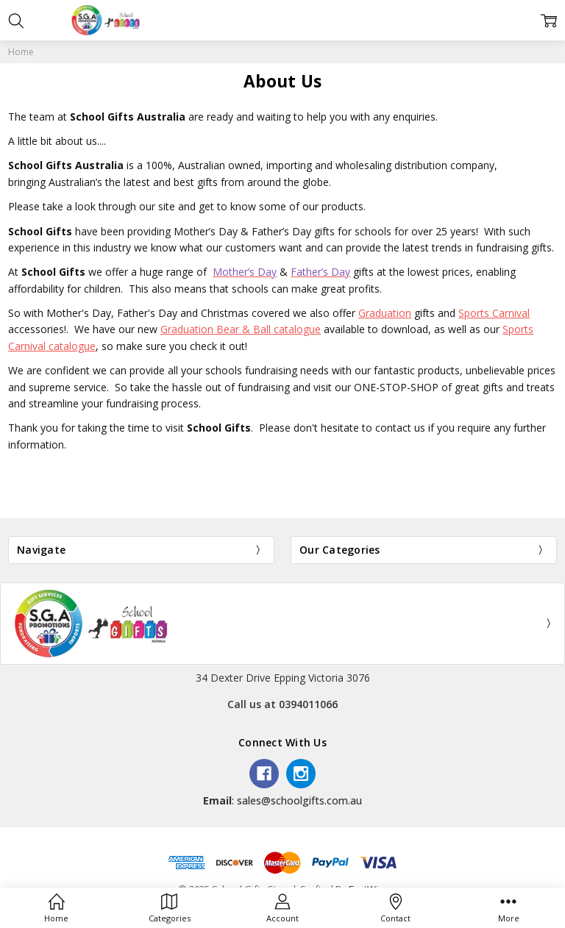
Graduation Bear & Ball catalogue (240, 329)
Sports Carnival (494, 313)
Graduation (384, 313)
